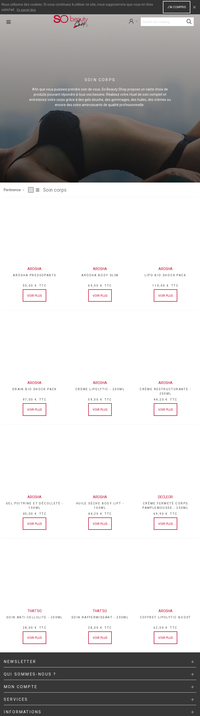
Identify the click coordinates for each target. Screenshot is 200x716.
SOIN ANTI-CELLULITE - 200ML (34, 617)
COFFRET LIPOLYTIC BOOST (165, 617)
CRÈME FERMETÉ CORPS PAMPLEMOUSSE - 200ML (165, 506)
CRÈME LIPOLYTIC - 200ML (100, 389)
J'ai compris (176, 7)
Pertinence (14, 190)
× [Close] (194, 7)
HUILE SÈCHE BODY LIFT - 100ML (100, 506)
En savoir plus (26, 10)
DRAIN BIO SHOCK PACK (34, 389)
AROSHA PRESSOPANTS (34, 275)
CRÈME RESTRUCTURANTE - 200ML (165, 391)
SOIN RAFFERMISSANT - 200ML (100, 617)
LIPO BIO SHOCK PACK (165, 275)
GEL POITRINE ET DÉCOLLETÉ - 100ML (34, 506)
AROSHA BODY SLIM (99, 275)
